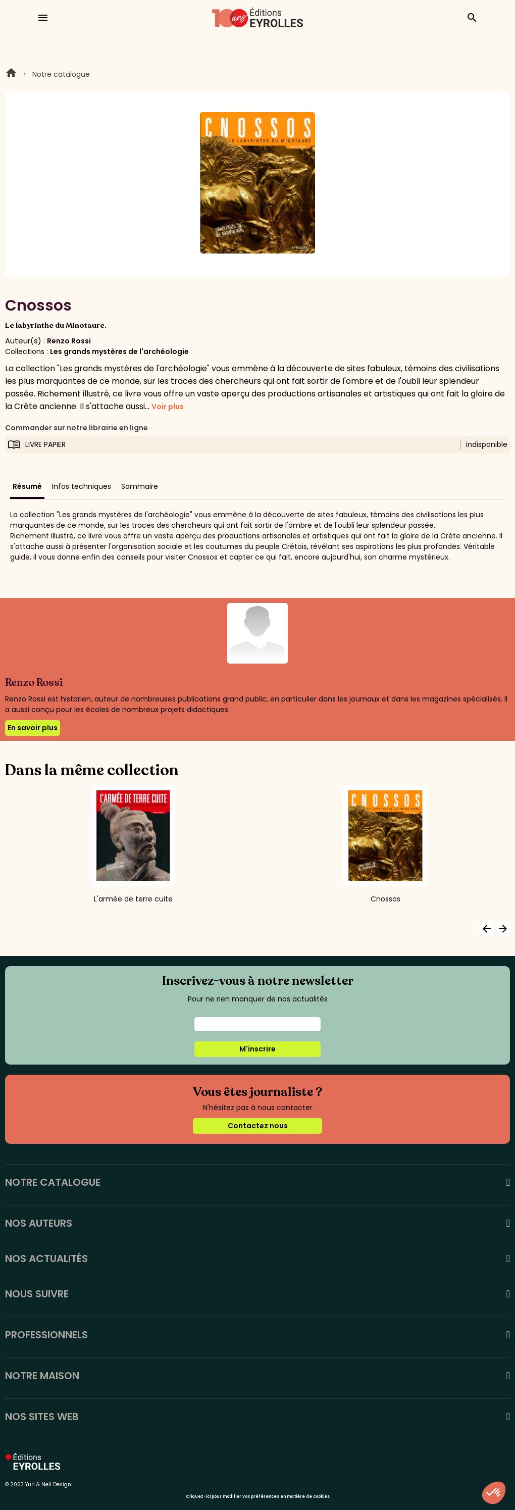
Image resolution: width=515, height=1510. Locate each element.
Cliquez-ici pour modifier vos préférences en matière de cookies (258, 1496)
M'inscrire (257, 1049)
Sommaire (139, 486)
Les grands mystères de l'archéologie (119, 351)
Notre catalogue (61, 74)
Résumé (27, 486)
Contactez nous (258, 1126)
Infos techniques (81, 486)
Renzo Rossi (69, 341)
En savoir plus (33, 728)
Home (11, 74)
